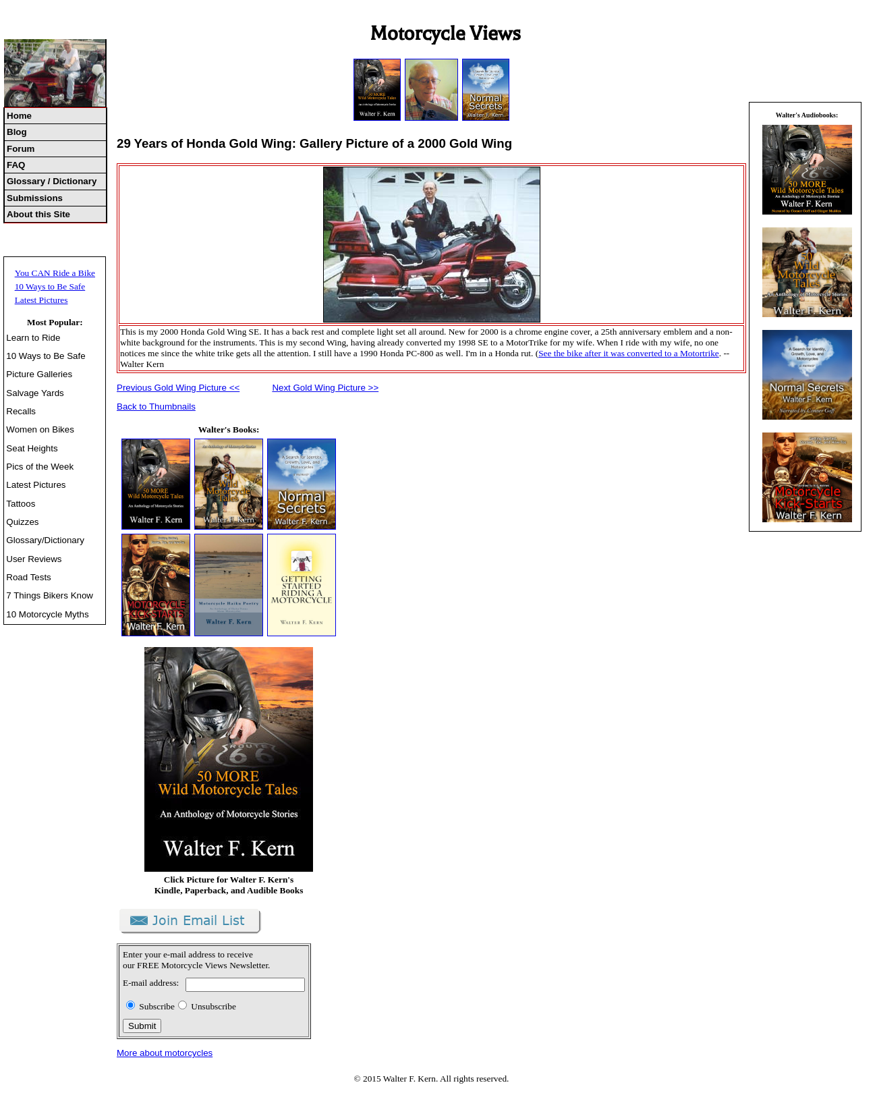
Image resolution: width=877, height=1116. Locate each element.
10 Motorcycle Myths (47, 614)
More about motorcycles (165, 1053)
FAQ (16, 165)
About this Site (38, 214)
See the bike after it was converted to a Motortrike (628, 353)
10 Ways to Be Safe (50, 286)
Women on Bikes (40, 429)
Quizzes (22, 522)
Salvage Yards (34, 393)
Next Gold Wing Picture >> (325, 388)
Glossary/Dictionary (45, 540)
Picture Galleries (39, 374)
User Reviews (33, 559)
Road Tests (28, 577)
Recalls (21, 411)
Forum (20, 149)
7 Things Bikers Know (49, 595)
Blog (17, 132)
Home (19, 116)
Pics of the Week (40, 467)
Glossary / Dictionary (51, 181)
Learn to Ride (33, 338)
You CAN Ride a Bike (55, 273)
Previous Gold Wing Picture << (178, 388)
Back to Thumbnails (156, 406)
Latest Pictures (41, 300)
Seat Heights (31, 448)
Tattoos (20, 504)
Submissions (35, 198)
